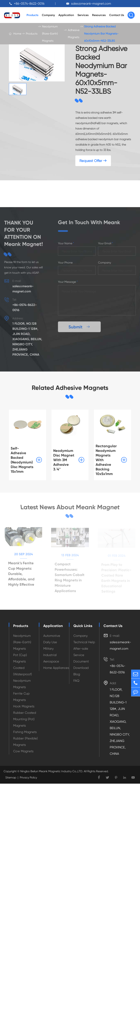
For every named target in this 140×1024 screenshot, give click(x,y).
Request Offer (93, 161)
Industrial (50, 655)
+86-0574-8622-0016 (29, 3)
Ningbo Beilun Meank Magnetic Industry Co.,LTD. (51, 771)
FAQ (76, 680)
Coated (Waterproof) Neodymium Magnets (22, 677)
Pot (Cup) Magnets (20, 658)
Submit (81, 326)
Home (17, 33)
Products (32, 15)
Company (48, 15)
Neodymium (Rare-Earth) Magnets (50, 33)
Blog (76, 674)
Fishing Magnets (25, 732)
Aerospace (51, 661)
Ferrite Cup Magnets (21, 697)
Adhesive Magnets (73, 33)
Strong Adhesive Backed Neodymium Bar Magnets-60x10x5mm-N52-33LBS (101, 33)
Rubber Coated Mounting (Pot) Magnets (24, 719)
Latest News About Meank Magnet (70, 507)
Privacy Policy (28, 777)
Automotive (51, 636)
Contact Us (116, 15)
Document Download (81, 664)
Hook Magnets (23, 706)
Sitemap (10, 777)
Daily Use (50, 642)
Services (83, 15)
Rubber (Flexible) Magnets (25, 741)
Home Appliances (56, 668)
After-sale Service (80, 652)
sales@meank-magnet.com (91, 3)
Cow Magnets (23, 751)
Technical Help (84, 642)
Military (48, 648)
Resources (99, 15)
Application (66, 15)
